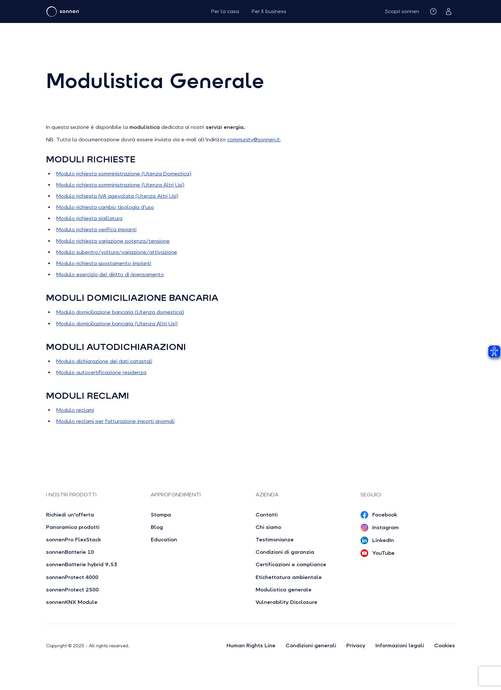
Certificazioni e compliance (291, 564)
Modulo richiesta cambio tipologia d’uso (105, 207)
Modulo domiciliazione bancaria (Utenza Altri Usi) (117, 324)
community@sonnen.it (253, 140)
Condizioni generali (311, 645)
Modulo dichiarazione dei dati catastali (104, 361)
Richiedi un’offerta (70, 515)
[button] (402, 11)
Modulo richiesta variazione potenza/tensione (113, 241)
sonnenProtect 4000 (72, 577)
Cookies (444, 645)
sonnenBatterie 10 (70, 552)
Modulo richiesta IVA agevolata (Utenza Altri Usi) (117, 196)
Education (164, 540)
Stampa (161, 515)
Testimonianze (275, 540)
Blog (157, 527)
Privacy (355, 645)
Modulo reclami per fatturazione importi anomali (115, 421)
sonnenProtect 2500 (72, 590)
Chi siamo (268, 527)
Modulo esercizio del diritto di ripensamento (110, 274)
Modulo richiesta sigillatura (89, 218)
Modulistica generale (284, 590)
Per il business (269, 11)
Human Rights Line (251, 645)
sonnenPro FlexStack (73, 540)
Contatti (267, 515)
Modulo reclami (75, 410)
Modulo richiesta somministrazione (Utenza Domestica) (123, 174)
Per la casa (225, 11)
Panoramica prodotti (72, 527)
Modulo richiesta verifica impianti (96, 229)
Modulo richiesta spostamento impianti (103, 263)
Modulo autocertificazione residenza (101, 372)
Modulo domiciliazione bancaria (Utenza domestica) (120, 312)
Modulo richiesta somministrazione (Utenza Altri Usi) (120, 185)
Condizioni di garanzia (285, 552)
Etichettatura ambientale (289, 577)
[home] (82, 11)
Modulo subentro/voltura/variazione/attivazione (116, 252)
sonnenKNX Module (71, 602)
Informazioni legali (399, 645)
